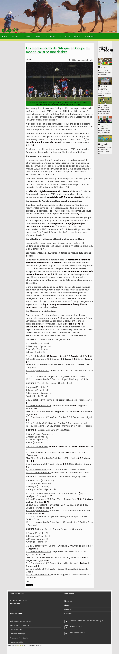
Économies (16, 36)
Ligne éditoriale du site (18, 601)
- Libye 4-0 (57, 356)
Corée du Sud (54, 142)
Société (39, 36)
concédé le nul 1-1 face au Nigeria (64, 197)
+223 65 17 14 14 (76, 627)
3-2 (72, 364)
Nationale (28, 36)
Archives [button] (77, 36)
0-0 (58, 446)
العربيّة (115, 31)
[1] (85, 139)
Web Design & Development (19, 625)
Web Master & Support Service (20, 621)
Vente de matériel (16, 629)
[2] (32, 145)
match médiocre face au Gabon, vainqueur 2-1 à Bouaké (58, 261)
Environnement (50, 36)
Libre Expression (64, 36)
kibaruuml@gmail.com (77, 632)
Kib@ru (5, 36)
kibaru (30, 59)
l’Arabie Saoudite (35, 142)
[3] (80, 213)
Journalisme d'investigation (19, 638)
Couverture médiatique (18, 634)
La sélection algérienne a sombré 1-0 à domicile (50, 191)
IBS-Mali (20, 645)
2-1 (35, 367)
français (110, 31)
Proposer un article (16, 642)
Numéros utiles (90, 36)
